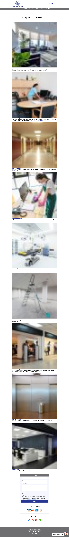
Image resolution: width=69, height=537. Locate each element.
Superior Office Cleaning (16, 113)
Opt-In (23, 490)
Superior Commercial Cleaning (17, 63)
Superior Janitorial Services (16, 163)
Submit (34, 496)
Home (20, 8)
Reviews (37, 8)
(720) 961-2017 (51, 4)
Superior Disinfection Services (17, 213)
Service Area (31, 8)
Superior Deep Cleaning (15, 464)
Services (26, 9)
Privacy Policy (29, 494)
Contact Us (48, 8)
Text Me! (24, 487)
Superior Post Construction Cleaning (18, 314)
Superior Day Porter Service (16, 414)
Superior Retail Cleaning (16, 364)
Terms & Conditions (34, 494)
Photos (42, 8)
